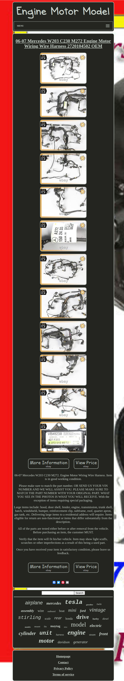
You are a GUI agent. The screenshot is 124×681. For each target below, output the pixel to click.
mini (72, 610)
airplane (34, 602)
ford (83, 611)
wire (41, 611)
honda (69, 618)
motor (46, 640)
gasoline (89, 604)
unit (45, 633)
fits (45, 626)
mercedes (53, 603)
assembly (27, 611)
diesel (106, 618)
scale (48, 618)
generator (80, 642)
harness (60, 634)
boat (61, 611)
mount (37, 626)
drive (82, 617)
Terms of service (63, 674)
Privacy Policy (63, 668)
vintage (97, 610)
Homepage (63, 656)
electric (96, 625)
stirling (29, 617)
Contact (63, 662)
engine (76, 632)
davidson (64, 642)
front (103, 634)
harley (96, 618)
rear (58, 617)
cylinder (27, 633)
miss (65, 627)
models (28, 627)
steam (92, 634)
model (78, 624)
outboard (52, 611)
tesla (73, 602)
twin (99, 604)
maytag (55, 626)
